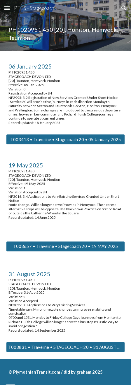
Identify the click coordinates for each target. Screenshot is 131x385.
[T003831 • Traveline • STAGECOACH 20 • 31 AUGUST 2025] (65, 347)
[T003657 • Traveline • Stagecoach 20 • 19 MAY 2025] (65, 246)
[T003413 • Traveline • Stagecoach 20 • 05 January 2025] (65, 139)
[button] (7, 8)
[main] (65, 33)
